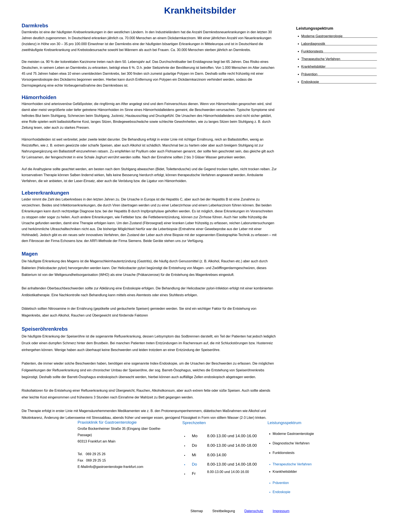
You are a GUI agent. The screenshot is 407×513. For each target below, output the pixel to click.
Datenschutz (253, 511)
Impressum (281, 511)
